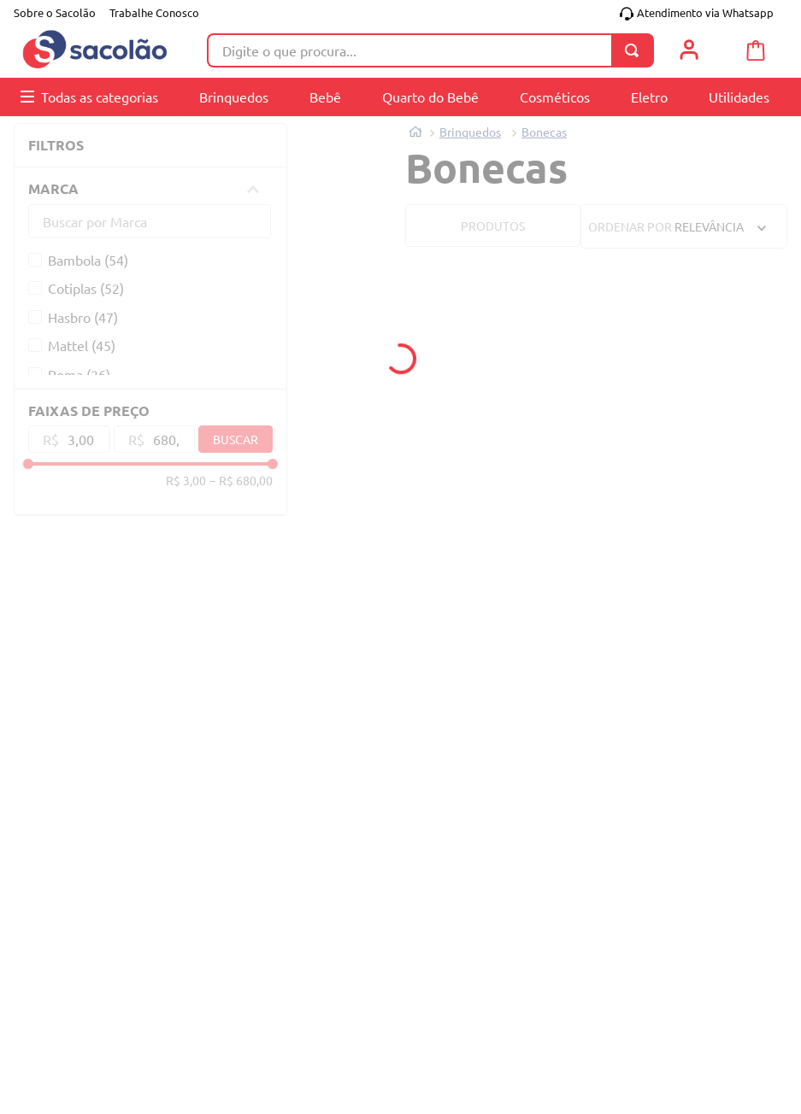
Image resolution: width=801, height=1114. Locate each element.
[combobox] (430, 50)
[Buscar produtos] (635, 50)
